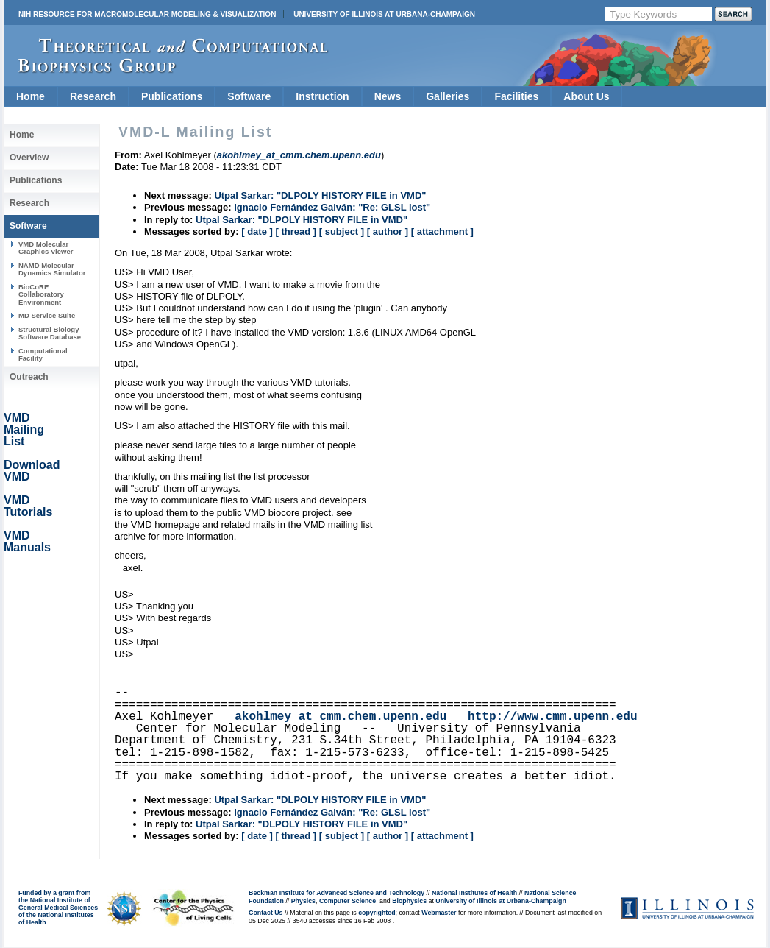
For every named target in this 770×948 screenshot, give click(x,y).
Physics (303, 901)
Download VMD (32, 471)
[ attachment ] (442, 231)
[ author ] (387, 231)
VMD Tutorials (28, 506)
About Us (586, 96)
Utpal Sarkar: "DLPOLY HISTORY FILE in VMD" (320, 195)
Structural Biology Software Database (49, 333)
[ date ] (257, 231)
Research (93, 96)
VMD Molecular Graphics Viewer (45, 247)
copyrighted (376, 912)
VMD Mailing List (24, 429)
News (388, 96)
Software (249, 96)
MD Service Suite (46, 315)
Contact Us (265, 912)
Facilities (516, 96)
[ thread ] (295, 231)
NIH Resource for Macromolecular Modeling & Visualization (147, 14)
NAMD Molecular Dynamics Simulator (52, 269)
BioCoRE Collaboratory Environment (41, 294)
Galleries (447, 96)
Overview (29, 157)
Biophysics (409, 901)
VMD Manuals (27, 541)
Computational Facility (43, 354)
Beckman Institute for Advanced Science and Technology (336, 892)
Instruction (322, 96)
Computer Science (347, 901)
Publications (171, 96)
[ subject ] (341, 231)
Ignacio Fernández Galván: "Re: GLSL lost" (332, 207)
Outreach (29, 377)
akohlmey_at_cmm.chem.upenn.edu (340, 717)
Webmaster (438, 912)
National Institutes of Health (474, 892)
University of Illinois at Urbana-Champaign (384, 14)
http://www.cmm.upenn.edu (552, 717)
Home (30, 96)
